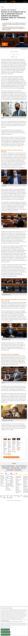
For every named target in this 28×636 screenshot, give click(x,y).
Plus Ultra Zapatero (5, 467)
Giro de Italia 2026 (10, 469)
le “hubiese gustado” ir (20, 88)
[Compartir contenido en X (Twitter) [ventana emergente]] (12, 54)
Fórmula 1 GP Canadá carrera (21, 466)
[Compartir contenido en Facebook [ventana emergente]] (9, 54)
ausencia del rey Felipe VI (13, 78)
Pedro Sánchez (20, 69)
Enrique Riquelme (18, 469)
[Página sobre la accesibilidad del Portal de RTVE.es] (15, 495)
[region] (14, 621)
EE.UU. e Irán (23, 467)
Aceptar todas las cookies (5, 629)
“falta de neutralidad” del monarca (8, 85)
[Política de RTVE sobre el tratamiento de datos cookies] (7, 496)
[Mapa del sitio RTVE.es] (19, 496)
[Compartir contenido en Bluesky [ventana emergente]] (14, 54)
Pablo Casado (16, 70)
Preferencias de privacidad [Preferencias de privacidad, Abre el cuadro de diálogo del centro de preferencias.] (5, 634)
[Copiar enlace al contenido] (18, 54)
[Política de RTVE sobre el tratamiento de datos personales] (4, 496)
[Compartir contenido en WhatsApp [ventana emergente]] (16, 54)
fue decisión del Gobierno (13, 80)
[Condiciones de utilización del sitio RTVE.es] (1, 496)
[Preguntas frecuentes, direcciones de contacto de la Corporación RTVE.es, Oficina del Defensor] (21, 495)
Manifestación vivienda (15, 467)
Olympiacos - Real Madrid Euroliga (8, 466)
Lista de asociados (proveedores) (6, 627)
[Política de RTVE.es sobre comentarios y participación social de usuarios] (25, 496)
